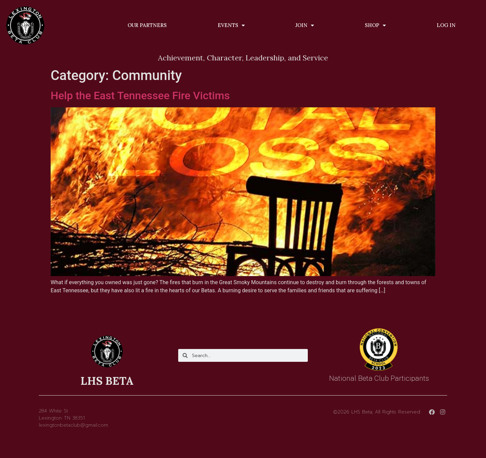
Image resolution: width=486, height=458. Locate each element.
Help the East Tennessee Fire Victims (140, 95)
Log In (446, 25)
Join (304, 25)
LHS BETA (107, 381)
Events (231, 25)
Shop (375, 25)
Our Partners (147, 25)
